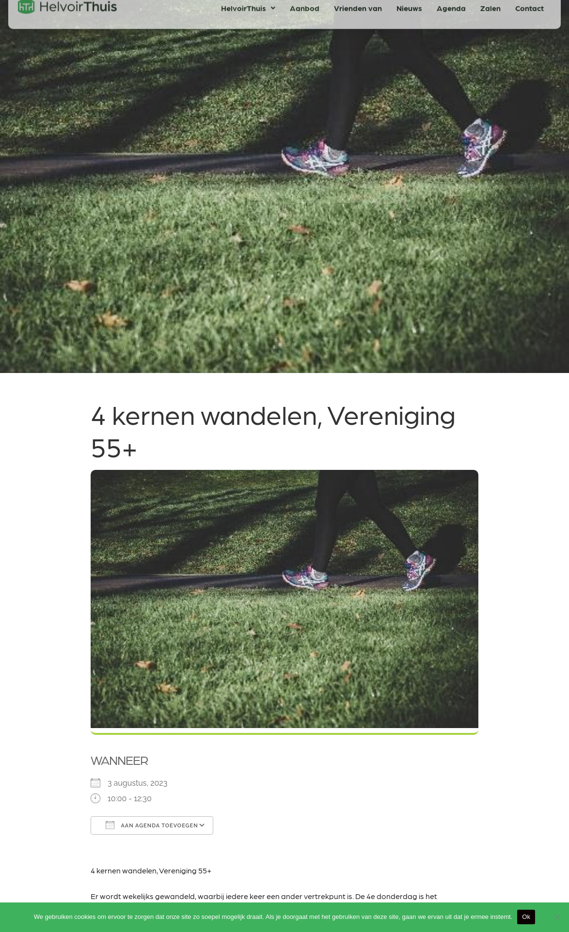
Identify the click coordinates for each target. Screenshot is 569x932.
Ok (526, 916)
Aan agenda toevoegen (152, 825)
